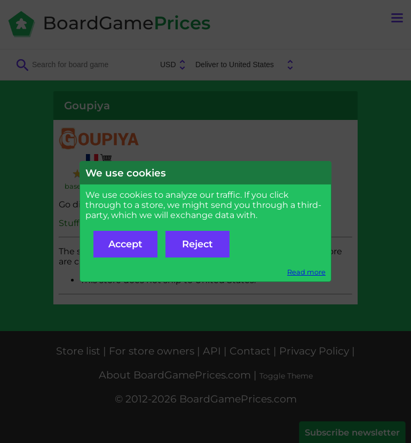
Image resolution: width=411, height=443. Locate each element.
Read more (306, 272)
